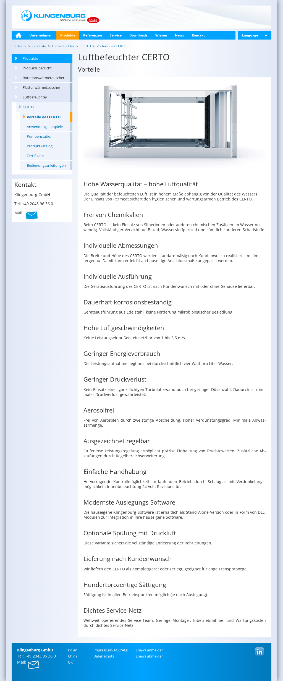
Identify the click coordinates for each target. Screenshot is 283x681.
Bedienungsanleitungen (46, 165)
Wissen (161, 35)
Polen (72, 650)
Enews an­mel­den (150, 650)
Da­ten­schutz (103, 656)
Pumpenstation (40, 136)
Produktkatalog (40, 145)
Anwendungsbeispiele (45, 126)
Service (116, 35)
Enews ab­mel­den (150, 656)
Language (254, 35)
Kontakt (198, 35)
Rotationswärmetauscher (43, 77)
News (179, 35)
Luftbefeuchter (35, 97)
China (72, 656)
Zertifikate (35, 155)
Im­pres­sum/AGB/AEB (110, 650)
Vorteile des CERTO (44, 116)
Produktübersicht (37, 68)
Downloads (138, 35)
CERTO (28, 107)
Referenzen (92, 35)
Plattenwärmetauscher (41, 87)
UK (70, 662)
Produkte (67, 35)
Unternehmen (41, 35)
